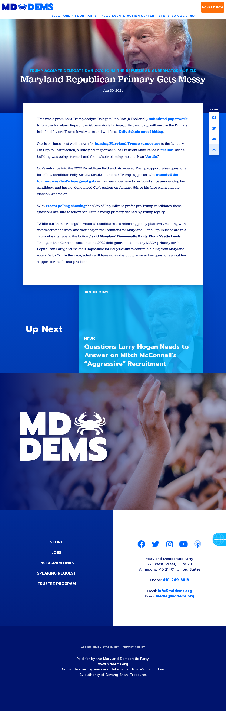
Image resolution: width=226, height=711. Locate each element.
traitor (169, 156)
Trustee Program (56, 591)
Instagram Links (56, 570)
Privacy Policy (134, 655)
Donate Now (212, 7)
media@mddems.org (175, 604)
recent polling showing (66, 212)
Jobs (57, 560)
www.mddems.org (113, 672)
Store (56, 550)
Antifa (152, 163)
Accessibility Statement (100, 655)
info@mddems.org (175, 598)
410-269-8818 (176, 588)
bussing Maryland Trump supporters (128, 150)
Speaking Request (56, 580)
